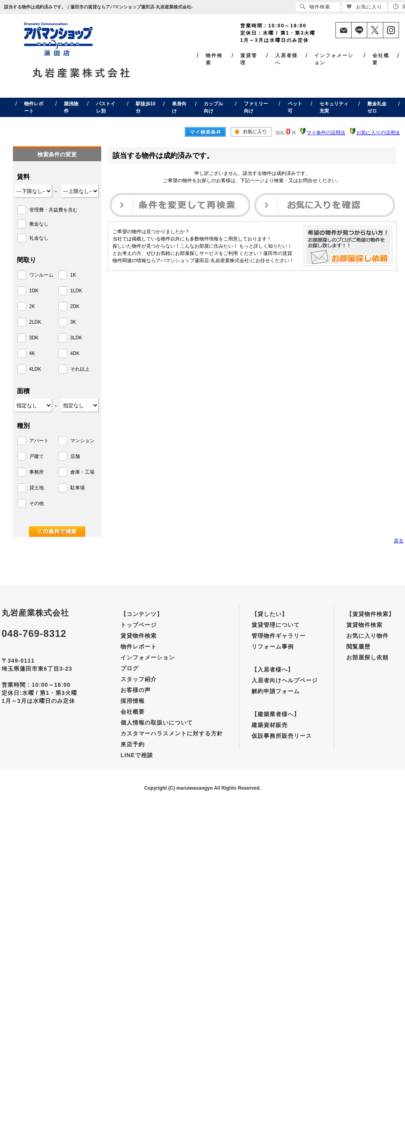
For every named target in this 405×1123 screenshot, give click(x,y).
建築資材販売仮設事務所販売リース (282, 730)
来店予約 (133, 744)
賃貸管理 (248, 59)
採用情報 (133, 701)
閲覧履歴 (358, 646)
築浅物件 (71, 107)
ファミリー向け (256, 107)
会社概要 (380, 59)
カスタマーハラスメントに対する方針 (172, 733)
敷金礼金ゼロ (377, 107)
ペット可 (295, 107)
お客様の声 (136, 690)
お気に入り (364, 7)
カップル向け (213, 107)
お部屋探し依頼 (367, 657)
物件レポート (33, 107)
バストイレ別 (105, 107)
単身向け (179, 107)
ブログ (130, 668)
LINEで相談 (137, 755)
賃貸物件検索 (139, 635)
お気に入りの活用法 (378, 132)
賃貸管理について (276, 625)
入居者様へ (286, 59)
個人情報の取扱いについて (157, 722)
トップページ (139, 625)
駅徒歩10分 (145, 107)
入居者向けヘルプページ (285, 680)
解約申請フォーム (276, 691)
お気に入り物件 (367, 635)
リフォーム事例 (273, 646)
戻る (398, 541)
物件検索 (214, 59)
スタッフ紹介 (139, 679)
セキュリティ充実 (333, 107)
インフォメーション (334, 59)
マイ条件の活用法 (326, 132)
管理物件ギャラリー (279, 635)
